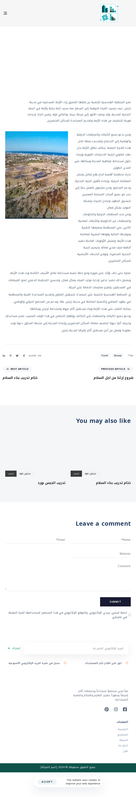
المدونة (123, 740)
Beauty (118, 355)
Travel (104, 355)
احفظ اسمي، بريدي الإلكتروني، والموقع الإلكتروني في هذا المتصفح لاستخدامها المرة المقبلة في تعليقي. (68, 615)
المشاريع (123, 735)
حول (125, 751)
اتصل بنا (123, 745)
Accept (47, 782)
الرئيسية (123, 729)
